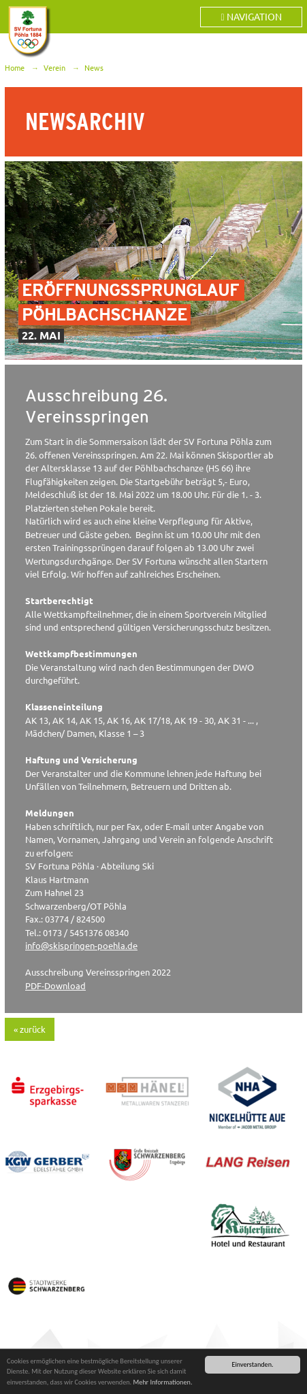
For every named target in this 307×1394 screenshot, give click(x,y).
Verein (54, 68)
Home (15, 68)
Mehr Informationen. (162, 1382)
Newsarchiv (85, 121)
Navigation (251, 17)
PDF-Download (55, 986)
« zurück (30, 1029)
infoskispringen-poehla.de (81, 945)
